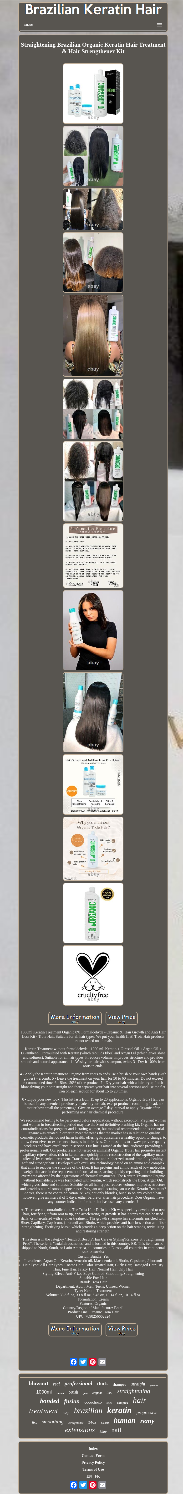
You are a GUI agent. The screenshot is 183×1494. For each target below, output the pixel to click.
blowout (38, 1383)
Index (93, 1449)
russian (60, 1393)
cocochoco (93, 1402)
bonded (49, 1401)
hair (139, 1400)
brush (73, 1392)
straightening (133, 1391)
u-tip (66, 1413)
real (56, 1384)
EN (89, 1476)
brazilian (88, 1410)
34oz (92, 1422)
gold (85, 1393)
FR (97, 1476)
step (105, 1423)
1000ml (44, 1392)
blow (103, 1432)
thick (102, 1383)
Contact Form (93, 1456)
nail (116, 1430)
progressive (147, 1412)
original (97, 1393)
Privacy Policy (93, 1462)
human (124, 1420)
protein (154, 1385)
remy (147, 1421)
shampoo (120, 1384)
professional (78, 1383)
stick (109, 1403)
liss (34, 1422)
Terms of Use (93, 1469)
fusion (72, 1401)
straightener (76, 1423)
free (109, 1392)
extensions (80, 1430)
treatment (43, 1410)
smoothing (53, 1422)
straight (138, 1383)
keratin (119, 1410)
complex (122, 1403)
